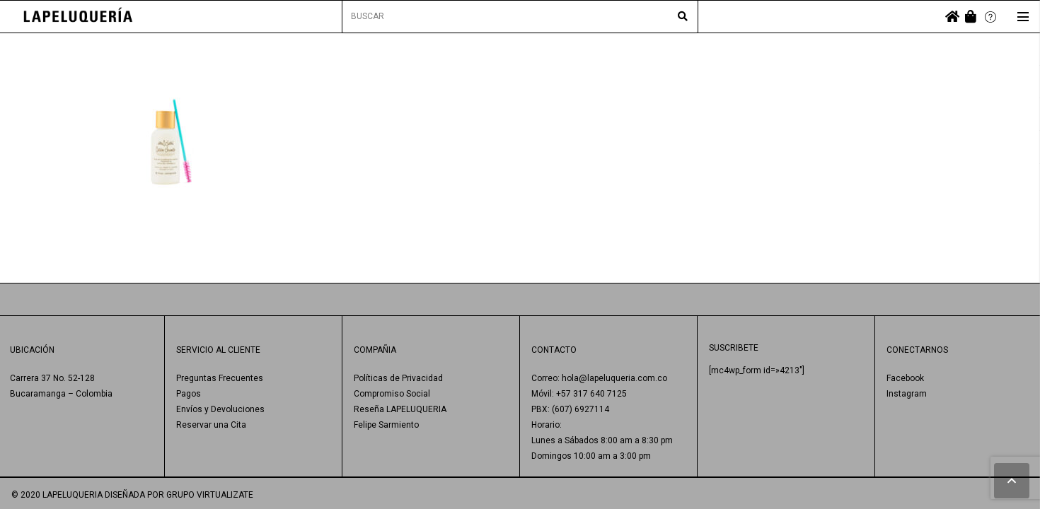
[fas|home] (952, 16)
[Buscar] (683, 17)
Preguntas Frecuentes (219, 378)
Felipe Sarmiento (386, 425)
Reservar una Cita (211, 425)
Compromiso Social (392, 394)
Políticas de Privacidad (398, 378)
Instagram (906, 394)
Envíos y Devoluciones (220, 409)
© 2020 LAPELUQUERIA (57, 495)
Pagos (188, 394)
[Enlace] (78, 16)
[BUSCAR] (519, 17)
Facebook (905, 378)
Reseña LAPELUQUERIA (400, 409)
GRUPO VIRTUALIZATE (209, 495)
